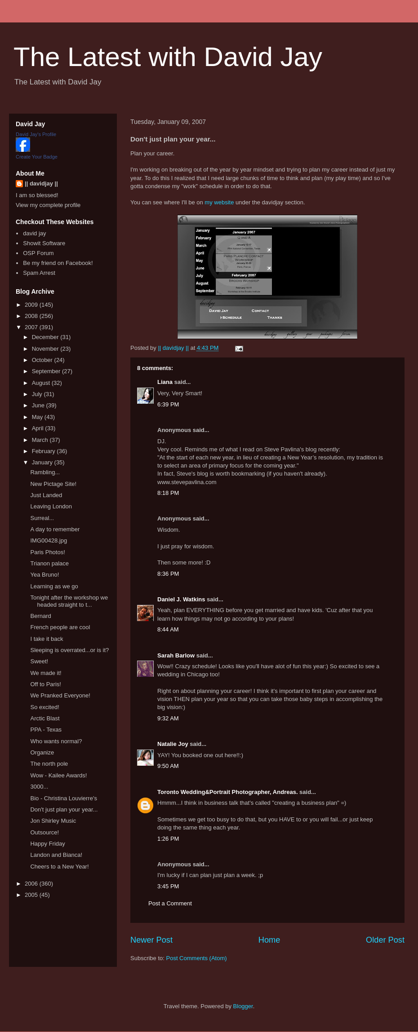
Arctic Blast (44, 718)
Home (269, 939)
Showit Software (44, 243)
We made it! (45, 673)
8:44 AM (168, 629)
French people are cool (60, 627)
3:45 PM (168, 886)
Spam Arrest (39, 272)
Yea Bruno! (44, 574)
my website (219, 202)
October (43, 360)
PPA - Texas (46, 729)
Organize (42, 752)
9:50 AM (168, 766)
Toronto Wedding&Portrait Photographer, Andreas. (227, 792)
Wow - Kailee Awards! (58, 775)
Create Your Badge (37, 156)
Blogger (243, 1006)
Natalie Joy (172, 744)
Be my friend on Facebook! (58, 263)
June (39, 405)
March (41, 440)
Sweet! (39, 661)
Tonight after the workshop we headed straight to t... (69, 601)
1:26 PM (168, 838)
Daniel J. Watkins (181, 599)
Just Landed (46, 495)
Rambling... (45, 472)
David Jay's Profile (36, 134)
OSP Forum (38, 253)
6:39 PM (168, 404)
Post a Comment (170, 903)
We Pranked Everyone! (60, 695)
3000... (39, 786)
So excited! (44, 707)
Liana (165, 382)
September (47, 371)
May (38, 417)
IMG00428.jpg (48, 540)
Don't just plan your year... (64, 809)
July (38, 394)
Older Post (385, 939)
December (46, 337)
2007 (32, 327)
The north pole (49, 763)
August (42, 382)
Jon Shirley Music (53, 820)
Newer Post (151, 939)
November (46, 348)
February (44, 451)
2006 (32, 883)
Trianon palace (49, 563)
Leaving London (51, 506)
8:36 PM (168, 573)
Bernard (40, 616)
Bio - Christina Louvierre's (63, 798)
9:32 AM (168, 718)
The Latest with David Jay (167, 57)
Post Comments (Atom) (196, 958)
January (43, 462)
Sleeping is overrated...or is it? (69, 650)
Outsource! (44, 832)
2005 (32, 894)
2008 (32, 316)
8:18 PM (168, 493)
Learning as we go (54, 586)
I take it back (46, 638)
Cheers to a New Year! (59, 866)
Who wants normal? (56, 741)
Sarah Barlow (176, 655)
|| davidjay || (41, 183)
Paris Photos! (47, 552)
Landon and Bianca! (56, 854)
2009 (32, 304)
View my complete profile (48, 205)
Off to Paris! (45, 684)
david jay (34, 233)
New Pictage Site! (53, 484)
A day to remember (55, 529)
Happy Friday (47, 843)
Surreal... (42, 518)
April (38, 428)
